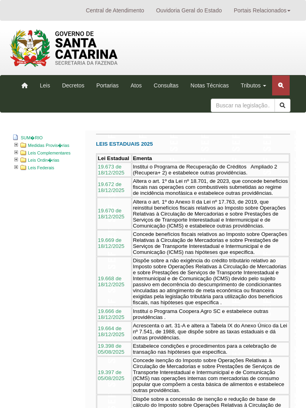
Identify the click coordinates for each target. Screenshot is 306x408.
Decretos (73, 85)
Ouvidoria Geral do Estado (189, 10)
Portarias (107, 85)
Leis (45, 85)
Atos (136, 85)
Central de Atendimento (115, 10)
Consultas (166, 85)
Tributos (253, 85)
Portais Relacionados (262, 10)
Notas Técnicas (209, 85)
